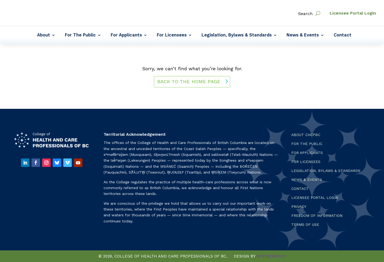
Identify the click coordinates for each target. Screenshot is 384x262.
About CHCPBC (305, 135)
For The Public (80, 35)
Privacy (298, 207)
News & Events (303, 35)
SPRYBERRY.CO (271, 256)
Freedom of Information (316, 216)
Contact (342, 35)
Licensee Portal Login (353, 13)
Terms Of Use (305, 225)
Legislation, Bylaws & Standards (237, 35)
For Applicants (126, 35)
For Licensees (172, 35)
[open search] (318, 13)
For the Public (306, 144)
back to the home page (188, 81)
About (43, 35)
